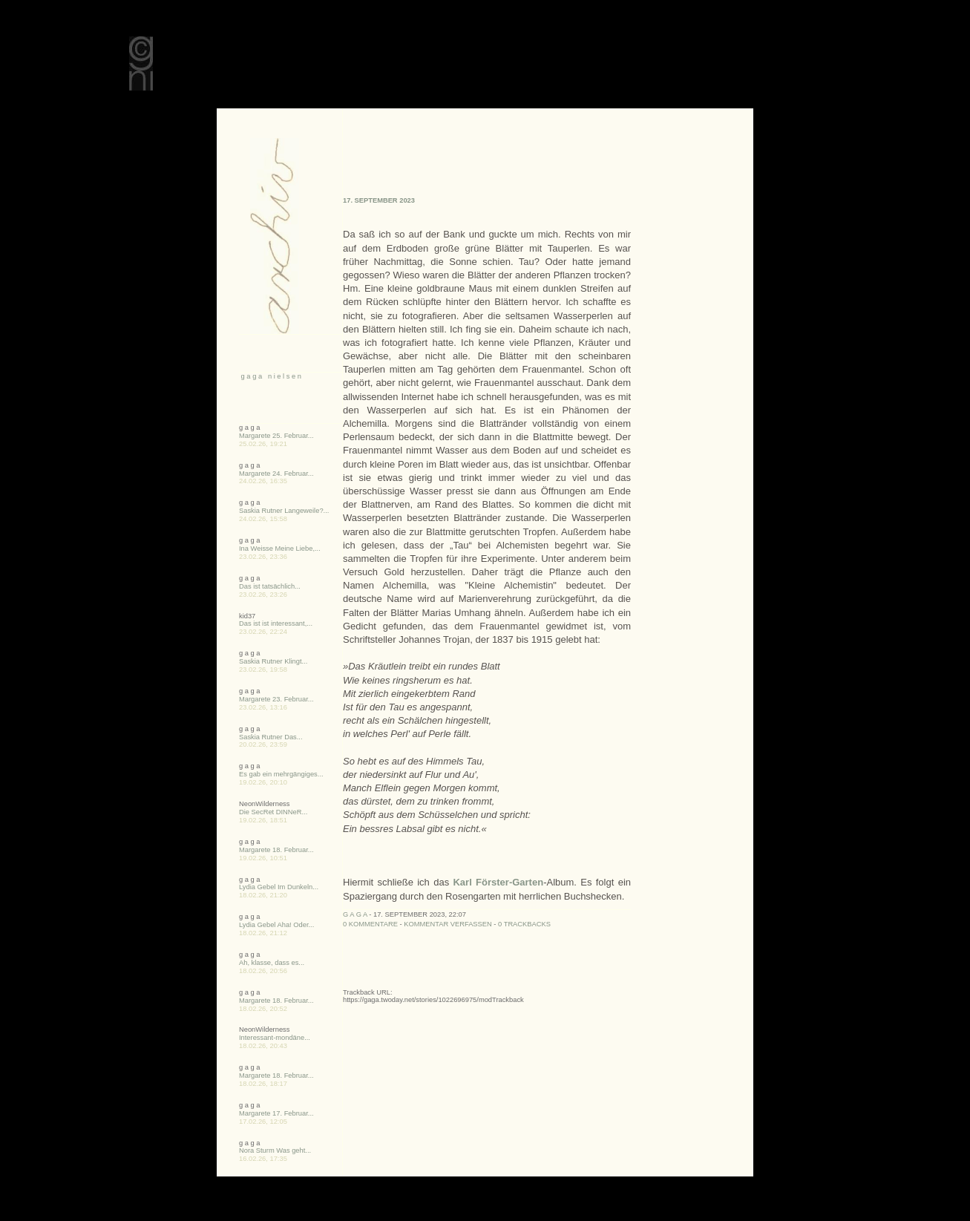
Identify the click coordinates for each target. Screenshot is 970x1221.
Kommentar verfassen (448, 924)
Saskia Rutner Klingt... (273, 661)
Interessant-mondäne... (274, 1037)
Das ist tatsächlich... (270, 586)
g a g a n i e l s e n (270, 376)
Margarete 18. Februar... (276, 850)
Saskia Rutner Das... (271, 737)
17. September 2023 (379, 200)
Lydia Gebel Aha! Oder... (276, 925)
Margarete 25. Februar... (276, 435)
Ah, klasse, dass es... (271, 962)
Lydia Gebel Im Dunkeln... (278, 887)
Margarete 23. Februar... (276, 699)
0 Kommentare (370, 924)
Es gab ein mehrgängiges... (281, 774)
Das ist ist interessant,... (275, 623)
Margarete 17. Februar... (276, 1113)
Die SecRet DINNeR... (273, 812)
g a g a (355, 914)
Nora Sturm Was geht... (275, 1150)
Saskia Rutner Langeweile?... (284, 510)
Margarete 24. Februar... (276, 473)
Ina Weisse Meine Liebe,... (280, 548)
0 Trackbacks (524, 924)
